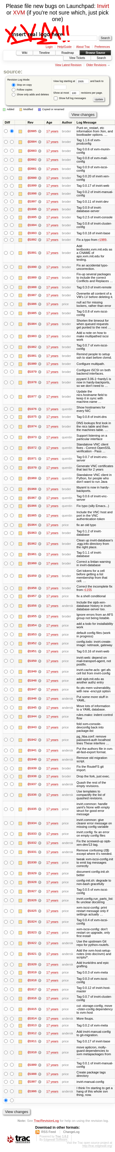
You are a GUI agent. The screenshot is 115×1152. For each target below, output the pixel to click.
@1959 (32, 576)
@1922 (32, 944)
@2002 (32, 159)
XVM (19, 12)
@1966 (32, 506)
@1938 (32, 777)
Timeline (44, 52)
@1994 (32, 225)
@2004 (32, 141)
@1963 (32, 533)
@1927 (32, 892)
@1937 (32, 785)
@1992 (32, 240)
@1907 (32, 1083)
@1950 (32, 661)
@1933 (32, 834)
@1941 (32, 751)
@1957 (32, 596)
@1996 (32, 209)
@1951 (32, 652)
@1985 (32, 313)
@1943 (32, 728)
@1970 (32, 468)
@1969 (32, 479)
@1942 (32, 740)
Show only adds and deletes (30, 94)
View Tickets (77, 57)
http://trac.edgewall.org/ (97, 1147)
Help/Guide (64, 46)
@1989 (32, 278)
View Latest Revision (68, 65)
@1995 (32, 217)
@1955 (32, 617)
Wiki (24, 52)
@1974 (32, 427)
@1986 (32, 304)
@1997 (32, 201)
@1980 (32, 364)
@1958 (32, 589)
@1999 (32, 185)
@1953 (32, 635)
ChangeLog (71, 1133)
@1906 (32, 1092)
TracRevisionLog (46, 1122)
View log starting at (71, 81)
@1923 (32, 933)
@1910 (32, 1053)
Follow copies (22, 90)
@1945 (32, 708)
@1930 (32, 863)
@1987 (32, 295)
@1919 (32, 973)
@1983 (32, 336)
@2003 (32, 151)
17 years (52, 131)
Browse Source (95, 52)
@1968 (32, 489)
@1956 (32, 606)
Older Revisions (96, 65)
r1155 (88, 590)
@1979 (32, 372)
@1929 (32, 874)
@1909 (32, 1066)
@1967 (32, 498)
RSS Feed (48, 1133)
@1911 (32, 1042)
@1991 (32, 253)
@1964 (32, 525)
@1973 (32, 438)
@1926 (32, 901)
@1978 (32, 383)
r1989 (102, 240)
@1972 (32, 448)
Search (101, 57)
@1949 (32, 672)
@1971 (32, 459)
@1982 (32, 347)
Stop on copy (22, 85)
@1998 (32, 193)
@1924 (32, 922)
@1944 (32, 717)
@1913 (32, 1026)
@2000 (32, 178)
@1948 (32, 681)
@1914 (32, 1019)
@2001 (32, 169)
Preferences (102, 46)
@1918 (32, 981)
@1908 (32, 1075)
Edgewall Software (55, 1141)
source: (12, 72)
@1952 (32, 644)
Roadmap (68, 52)
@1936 (32, 796)
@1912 (32, 1034)
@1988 (32, 287)
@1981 (32, 356)
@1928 (32, 883)
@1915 (32, 1010)
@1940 (32, 760)
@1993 (32, 233)
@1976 (32, 409)
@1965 (32, 516)
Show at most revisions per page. (78, 92)
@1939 (32, 769)
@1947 (32, 690)
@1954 (32, 626)
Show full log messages (70, 98)
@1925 (32, 911)
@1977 (32, 397)
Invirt (103, 6)
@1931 (32, 853)
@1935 (32, 810)
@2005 (32, 131)
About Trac (83, 46)
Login (49, 46)
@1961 (32, 555)
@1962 (32, 544)
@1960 (32, 564)
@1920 (32, 965)
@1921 (32, 954)
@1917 (32, 990)
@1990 (32, 267)
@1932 (32, 843)
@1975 (32, 417)
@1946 (32, 699)
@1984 (32, 324)
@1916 (32, 999)
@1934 (32, 824)
